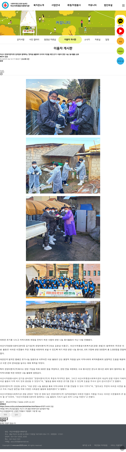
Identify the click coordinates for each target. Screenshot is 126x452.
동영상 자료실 (50, 39)
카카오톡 (120, 22)
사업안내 (55, 5)
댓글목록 (4, 418)
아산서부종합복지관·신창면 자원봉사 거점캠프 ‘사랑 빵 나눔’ (20, 411)
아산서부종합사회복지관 (18, 432)
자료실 (97, 39)
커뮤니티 (92, 5)
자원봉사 (120, 50)
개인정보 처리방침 (100, 445)
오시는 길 (120, 60)
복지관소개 (39, 5)
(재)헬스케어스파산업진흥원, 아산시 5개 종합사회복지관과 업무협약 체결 (24, 409)
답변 (16, 415)
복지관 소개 (86, 445)
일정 (107, 39)
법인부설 (108, 5)
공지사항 (20, 39)
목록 (5, 415)
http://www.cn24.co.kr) (24, 401)
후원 (120, 41)
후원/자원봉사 (74, 5)
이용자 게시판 (70, 39)
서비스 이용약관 (116, 445)
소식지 (87, 39)
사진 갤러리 (34, 39)
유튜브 (120, 31)
